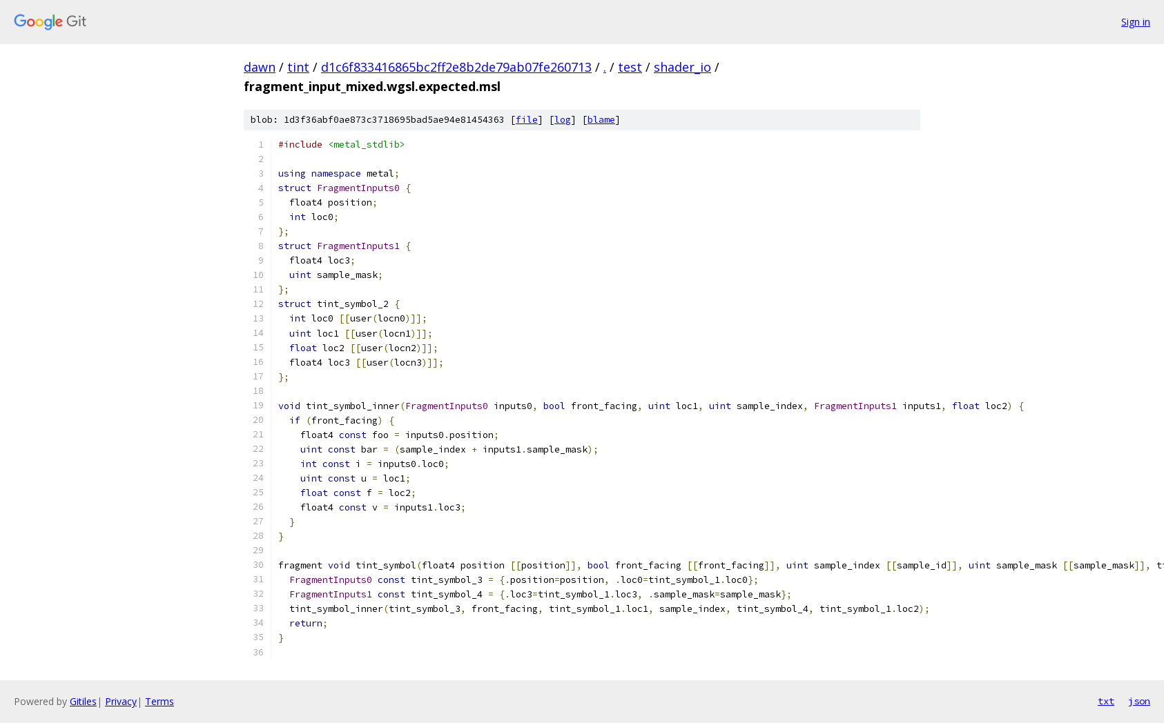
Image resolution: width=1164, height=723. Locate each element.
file (527, 120)
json (1139, 701)
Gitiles (83, 701)
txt (1106, 701)
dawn (259, 67)
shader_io (682, 67)
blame (601, 120)
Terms (159, 701)
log (562, 120)
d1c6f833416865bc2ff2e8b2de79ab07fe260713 (456, 67)
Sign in (1135, 21)
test (630, 67)
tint (298, 67)
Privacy (121, 701)
